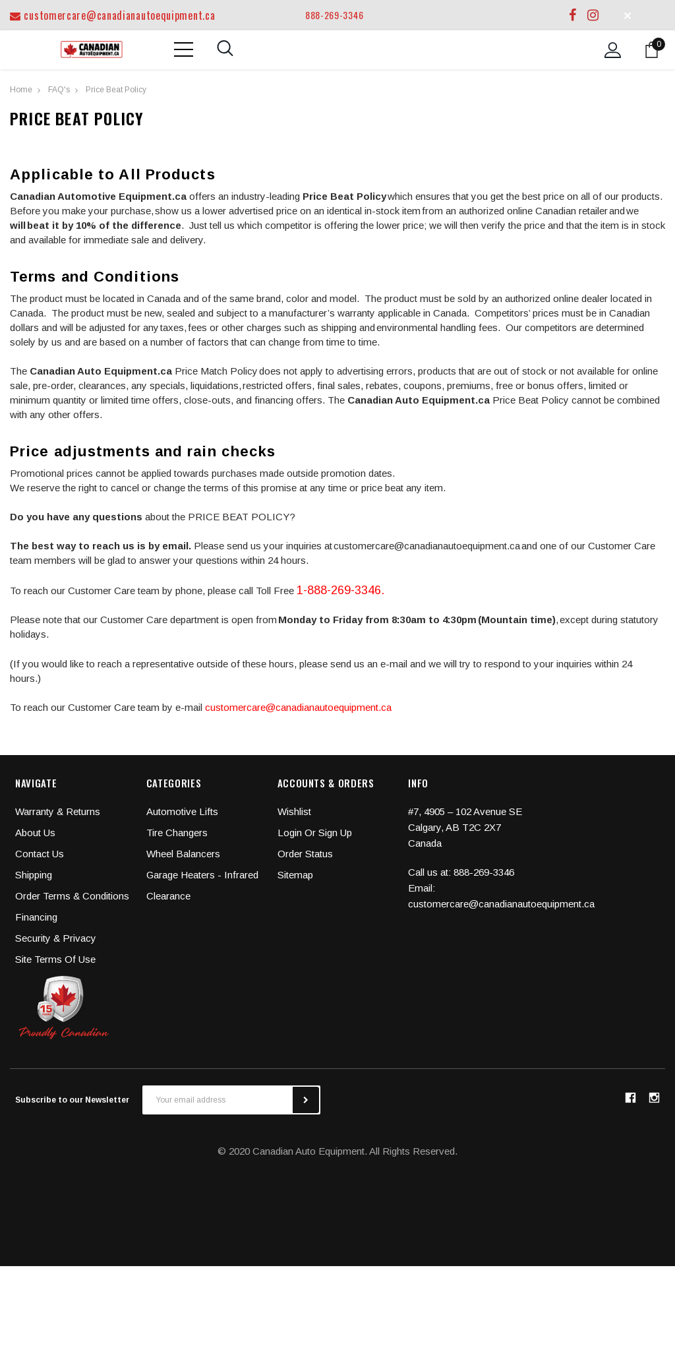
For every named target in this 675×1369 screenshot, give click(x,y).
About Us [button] (35, 832)
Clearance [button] (168, 895)
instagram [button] (654, 1097)
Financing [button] (36, 917)
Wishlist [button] (294, 811)
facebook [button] (630, 1097)
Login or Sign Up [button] (315, 832)
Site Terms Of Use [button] (55, 959)
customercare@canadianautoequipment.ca (112, 15)
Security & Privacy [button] (55, 938)
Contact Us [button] (39, 853)
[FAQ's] (59, 89)
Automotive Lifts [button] (182, 811)
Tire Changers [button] (177, 832)
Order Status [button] (305, 853)
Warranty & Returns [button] (57, 811)
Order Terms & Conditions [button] (72, 895)
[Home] (21, 89)
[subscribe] (306, 1100)
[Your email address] (217, 1100)
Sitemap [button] (295, 874)
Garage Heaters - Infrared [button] (202, 874)
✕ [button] (627, 15)
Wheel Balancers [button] (183, 853)
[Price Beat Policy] (116, 89)
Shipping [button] (33, 874)
